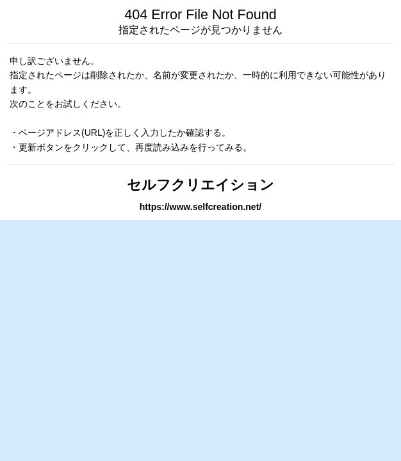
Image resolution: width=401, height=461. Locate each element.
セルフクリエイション (200, 185)
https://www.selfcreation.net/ (200, 207)
